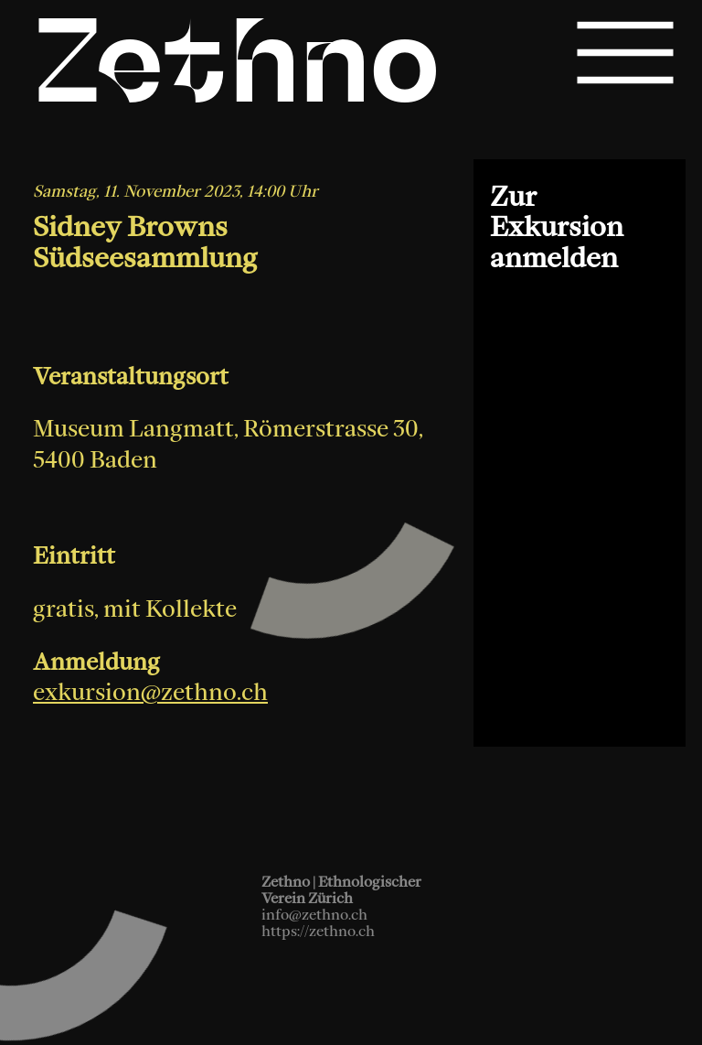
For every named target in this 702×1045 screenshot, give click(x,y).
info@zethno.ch (314, 914)
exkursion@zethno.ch (150, 703)
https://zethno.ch (318, 930)
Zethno (237, 71)
